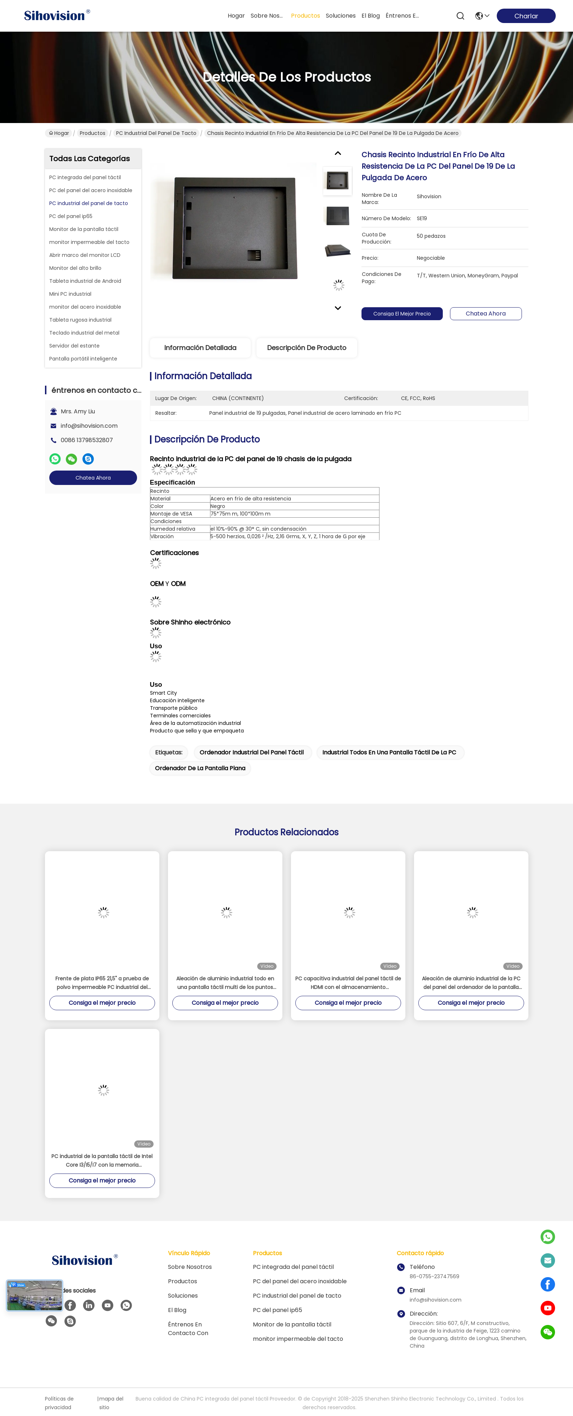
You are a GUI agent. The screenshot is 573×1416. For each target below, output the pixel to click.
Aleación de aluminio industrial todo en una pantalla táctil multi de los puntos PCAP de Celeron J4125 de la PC (225, 983)
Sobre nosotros (190, 1267)
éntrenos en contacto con (403, 16)
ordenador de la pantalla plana (200, 768)
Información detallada (200, 347)
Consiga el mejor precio (406, 313)
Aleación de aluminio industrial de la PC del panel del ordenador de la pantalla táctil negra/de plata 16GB (471, 983)
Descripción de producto (306, 347)
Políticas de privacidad (59, 1403)
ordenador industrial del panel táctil (252, 752)
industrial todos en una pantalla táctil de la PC (389, 752)
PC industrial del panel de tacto (156, 133)
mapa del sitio (111, 1403)
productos (305, 16)
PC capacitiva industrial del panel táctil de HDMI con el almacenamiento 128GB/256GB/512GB (348, 983)
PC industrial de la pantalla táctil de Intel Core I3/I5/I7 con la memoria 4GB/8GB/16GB (102, 1161)
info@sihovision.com (89, 426)
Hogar (236, 16)
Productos (92, 133)
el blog (370, 16)
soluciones (341, 16)
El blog (177, 1310)
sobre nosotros (268, 16)
